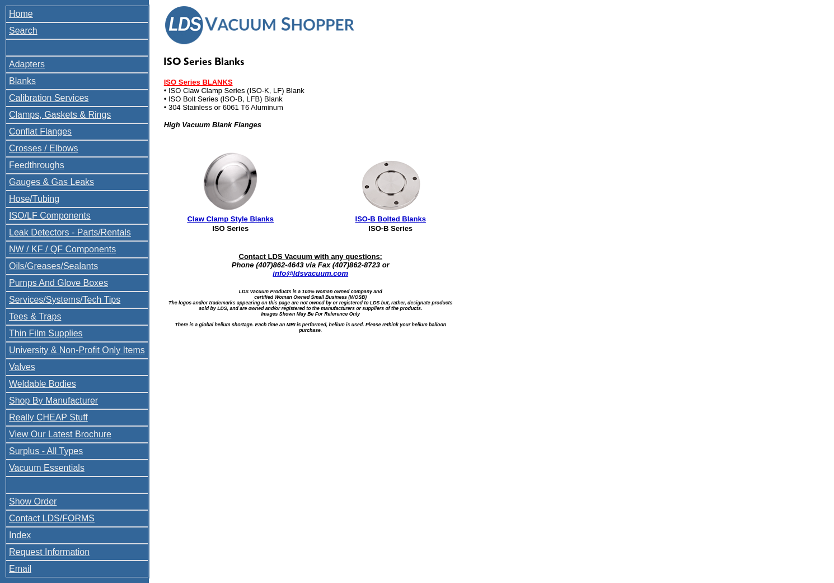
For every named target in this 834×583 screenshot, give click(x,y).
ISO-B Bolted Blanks (390, 219)
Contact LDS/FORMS (52, 518)
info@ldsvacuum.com (310, 273)
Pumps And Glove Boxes (58, 283)
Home (21, 13)
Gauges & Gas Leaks (51, 182)
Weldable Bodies (42, 383)
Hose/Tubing (34, 198)
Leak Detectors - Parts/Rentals (70, 232)
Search (23, 30)
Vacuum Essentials (47, 468)
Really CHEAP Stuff (48, 417)
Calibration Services (48, 98)
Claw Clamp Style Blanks (230, 219)
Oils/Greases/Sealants (53, 266)
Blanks (22, 81)
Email (20, 568)
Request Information (49, 552)
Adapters (27, 64)
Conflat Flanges (40, 131)
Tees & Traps (35, 316)
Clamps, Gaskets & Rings (60, 114)
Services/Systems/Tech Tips (64, 299)
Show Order (33, 501)
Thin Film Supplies (46, 333)
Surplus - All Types (46, 451)
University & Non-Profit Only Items (77, 350)
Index (20, 535)
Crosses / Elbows (43, 148)
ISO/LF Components (50, 215)
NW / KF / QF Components (62, 249)
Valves (22, 367)
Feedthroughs (36, 165)
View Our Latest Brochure (60, 434)
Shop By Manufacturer (53, 400)
